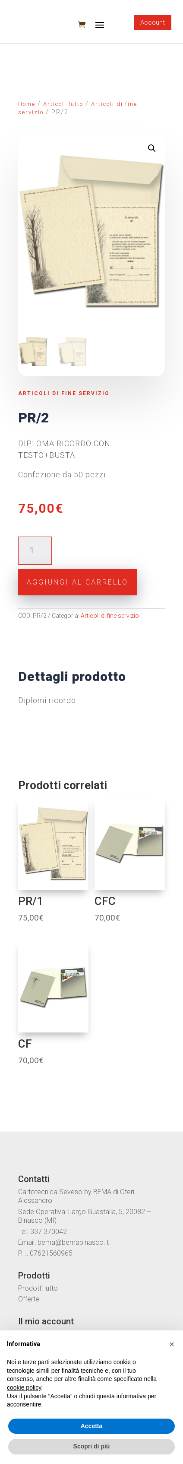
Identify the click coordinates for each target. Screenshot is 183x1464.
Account (152, 22)
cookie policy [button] (24, 1387)
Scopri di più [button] (91, 1446)
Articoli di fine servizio (64, 393)
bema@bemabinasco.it (73, 1242)
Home (26, 104)
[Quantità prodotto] (34, 551)
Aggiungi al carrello (77, 582)
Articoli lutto (63, 104)
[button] (172, 1344)
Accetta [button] (92, 1425)
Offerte (28, 1299)
